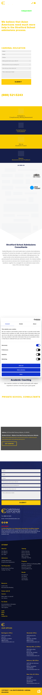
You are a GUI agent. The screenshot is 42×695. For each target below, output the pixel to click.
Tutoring (24, 548)
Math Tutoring (25, 556)
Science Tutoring (26, 554)
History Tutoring (26, 552)
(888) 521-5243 (7, 516)
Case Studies (25, 579)
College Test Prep (5, 570)
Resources (4, 583)
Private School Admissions (8, 562)
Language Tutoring (26, 557)
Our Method (4, 552)
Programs (24, 561)
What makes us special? (7, 596)
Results (24, 572)
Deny (21, 374)
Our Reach (24, 576)
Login (2, 611)
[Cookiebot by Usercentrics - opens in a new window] (33, 320)
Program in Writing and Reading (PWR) (31, 563)
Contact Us (4, 616)
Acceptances (25, 574)
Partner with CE (5, 591)
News (3, 612)
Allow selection (21, 370)
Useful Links (4, 586)
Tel (32, 3)
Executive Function (26, 567)
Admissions (4, 558)
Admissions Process (6, 605)
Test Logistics (4, 607)
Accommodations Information (8, 604)
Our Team (3, 554)
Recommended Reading (7, 587)
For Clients (4, 601)
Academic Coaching (26, 565)
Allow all (21, 365)
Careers (3, 594)
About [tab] (34, 324)
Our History (4, 598)
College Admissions (6, 560)
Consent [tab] (7, 324)
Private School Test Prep (7, 568)
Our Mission (4, 551)
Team (35, 3)
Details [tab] (21, 324)
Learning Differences (27, 568)
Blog (2, 614)
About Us (3, 548)
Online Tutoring (25, 551)
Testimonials (25, 578)
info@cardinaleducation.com (12, 518)
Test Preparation (5, 566)
